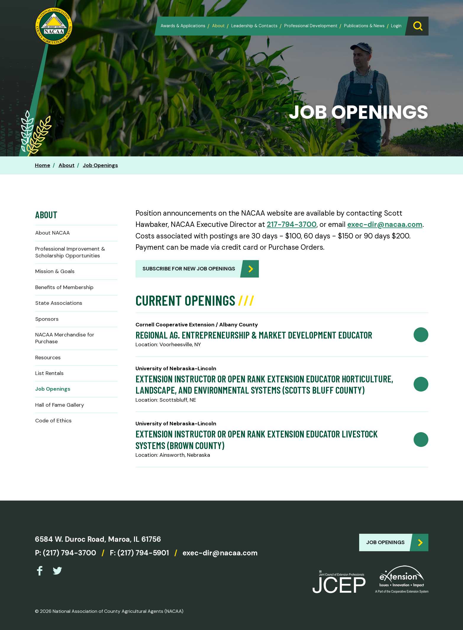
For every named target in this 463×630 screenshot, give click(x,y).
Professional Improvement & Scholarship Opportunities (70, 252)
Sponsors (47, 319)
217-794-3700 (292, 224)
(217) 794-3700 (69, 552)
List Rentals (49, 373)
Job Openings (100, 165)
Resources (48, 357)
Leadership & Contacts (254, 25)
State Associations (58, 303)
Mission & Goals (55, 271)
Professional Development (311, 25)
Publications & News (364, 25)
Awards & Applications (183, 25)
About (218, 25)
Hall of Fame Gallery (59, 404)
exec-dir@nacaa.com (384, 224)
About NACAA (52, 232)
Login (396, 25)
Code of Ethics (53, 420)
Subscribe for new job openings (189, 268)
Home (42, 165)
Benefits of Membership (64, 287)
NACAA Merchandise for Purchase (64, 338)
